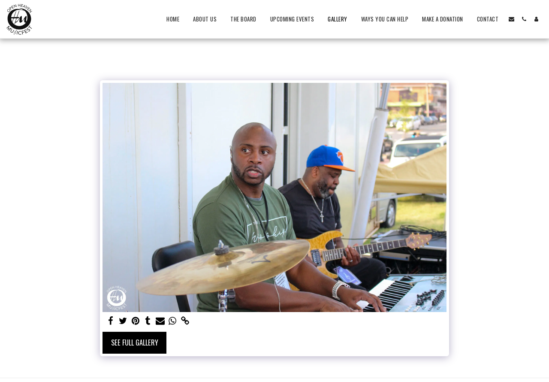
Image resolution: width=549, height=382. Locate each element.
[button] (511, 19)
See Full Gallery (134, 342)
